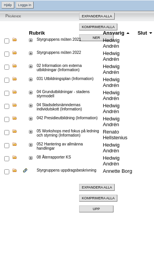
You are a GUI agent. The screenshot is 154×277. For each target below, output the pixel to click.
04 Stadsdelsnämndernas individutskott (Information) (59, 107)
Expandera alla (97, 16)
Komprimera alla (98, 198)
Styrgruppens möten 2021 (59, 39)
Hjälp (8, 5)
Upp (96, 209)
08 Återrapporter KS (54, 157)
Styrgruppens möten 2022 (59, 52)
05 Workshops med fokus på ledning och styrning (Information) (68, 133)
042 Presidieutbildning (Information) (67, 118)
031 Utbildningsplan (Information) (65, 79)
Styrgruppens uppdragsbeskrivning (66, 170)
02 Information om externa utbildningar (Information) (59, 67)
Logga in (25, 5)
